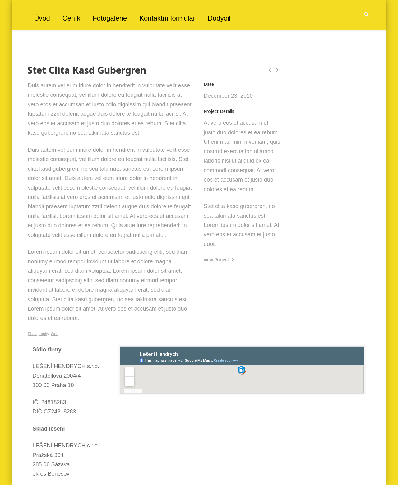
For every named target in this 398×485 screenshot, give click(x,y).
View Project (219, 259)
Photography (38, 334)
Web (54, 334)
